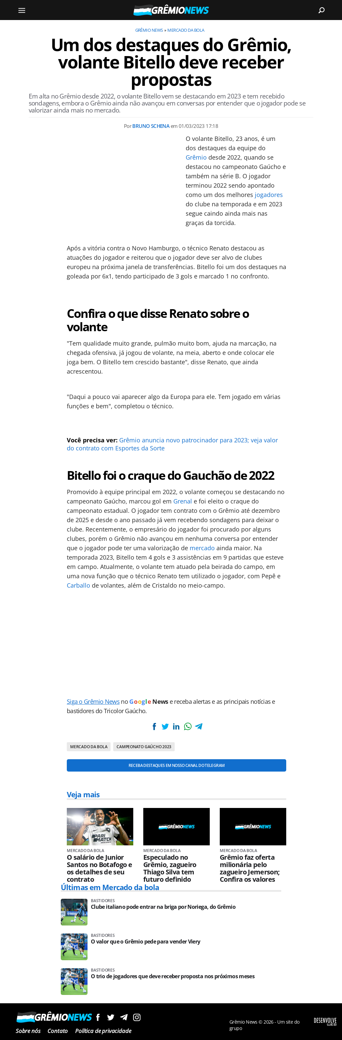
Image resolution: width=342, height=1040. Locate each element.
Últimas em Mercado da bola (110, 887)
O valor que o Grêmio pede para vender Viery (145, 942)
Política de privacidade (103, 1031)
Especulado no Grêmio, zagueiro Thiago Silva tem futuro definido (169, 868)
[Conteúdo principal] (171, 520)
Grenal (182, 501)
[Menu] (21, 10)
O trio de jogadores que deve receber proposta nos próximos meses (172, 976)
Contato (57, 1031)
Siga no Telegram (124, 1017)
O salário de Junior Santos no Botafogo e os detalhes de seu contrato (99, 868)
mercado (202, 548)
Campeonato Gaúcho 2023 (144, 747)
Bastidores (103, 901)
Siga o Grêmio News (93, 701)
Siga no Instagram (137, 1017)
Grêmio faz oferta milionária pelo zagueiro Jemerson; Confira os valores (250, 868)
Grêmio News (149, 30)
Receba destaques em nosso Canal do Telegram (176, 765)
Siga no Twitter (111, 1017)
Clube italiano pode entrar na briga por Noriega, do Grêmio (163, 907)
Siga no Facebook (98, 1017)
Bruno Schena (150, 126)
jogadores (269, 195)
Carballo (78, 585)
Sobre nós (28, 1031)
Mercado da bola (185, 30)
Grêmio (196, 157)
